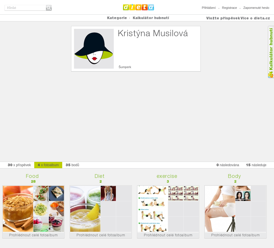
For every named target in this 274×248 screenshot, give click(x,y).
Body (234, 176)
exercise (167, 176)
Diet (100, 176)
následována (227, 165)
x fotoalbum (48, 165)
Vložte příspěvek (223, 18)
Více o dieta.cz (255, 18)
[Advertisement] (137, 114)
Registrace (229, 7)
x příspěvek (19, 165)
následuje (256, 165)
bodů (72, 165)
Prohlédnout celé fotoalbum (33, 235)
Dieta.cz (138, 7)
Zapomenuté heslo (256, 7)
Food (32, 176)
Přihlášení (209, 7)
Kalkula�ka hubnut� (270, 52)
